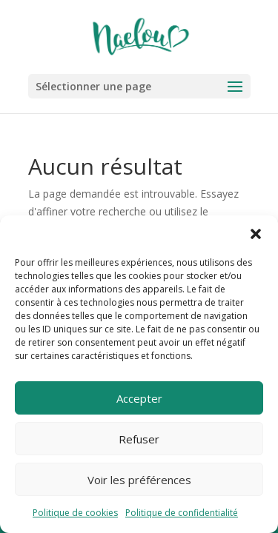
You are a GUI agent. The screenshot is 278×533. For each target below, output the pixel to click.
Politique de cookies (75, 512)
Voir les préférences (139, 479)
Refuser (139, 439)
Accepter (139, 398)
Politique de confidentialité (181, 512)
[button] (255, 234)
